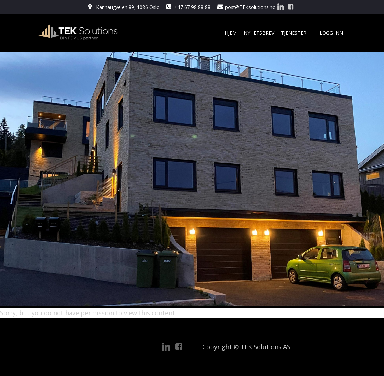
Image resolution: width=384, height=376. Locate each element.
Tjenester (297, 33)
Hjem (231, 33)
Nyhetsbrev (259, 33)
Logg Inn (331, 33)
